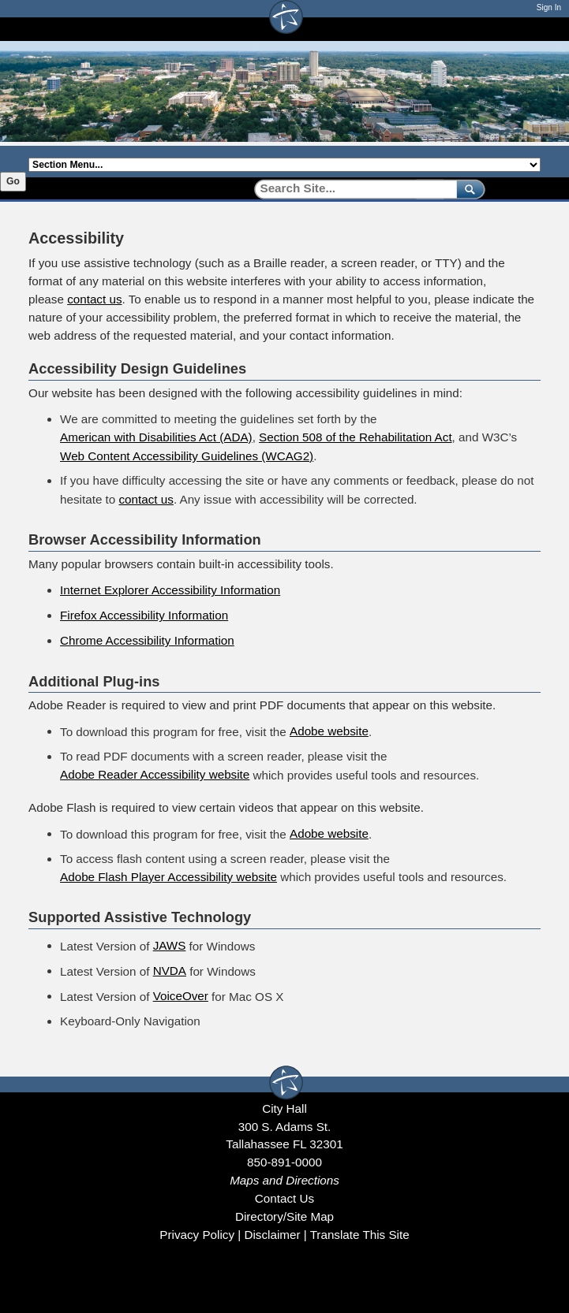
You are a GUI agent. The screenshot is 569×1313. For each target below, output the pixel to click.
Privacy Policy (196, 1234)
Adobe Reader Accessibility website (154, 774)
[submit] (467, 189)
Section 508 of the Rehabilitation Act (355, 437)
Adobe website (329, 731)
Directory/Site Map (284, 1216)
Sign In (549, 7)
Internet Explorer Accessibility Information (170, 590)
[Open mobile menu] (533, 28)
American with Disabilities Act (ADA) (156, 437)
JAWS (169, 945)
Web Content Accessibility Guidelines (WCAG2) (186, 456)
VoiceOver (180, 995)
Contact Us (284, 1198)
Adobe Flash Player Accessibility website (168, 876)
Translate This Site (360, 1234)
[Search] (350, 188)
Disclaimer (272, 1234)
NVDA (169, 970)
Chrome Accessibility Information (147, 640)
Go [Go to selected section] (13, 181)
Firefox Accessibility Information (144, 615)
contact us (94, 299)
